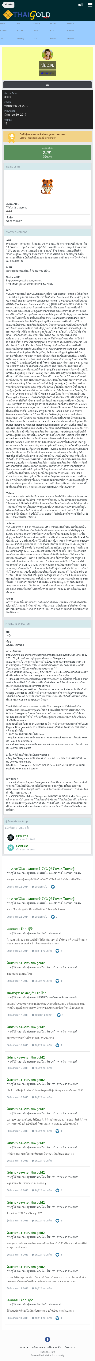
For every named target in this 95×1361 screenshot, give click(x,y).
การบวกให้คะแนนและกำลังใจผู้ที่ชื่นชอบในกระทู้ (40, 869)
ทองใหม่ (41, 967)
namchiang (22, 845)
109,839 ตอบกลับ (42, 1015)
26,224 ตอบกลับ (42, 980)
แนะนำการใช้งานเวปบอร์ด (65, 873)
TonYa (41, 933)
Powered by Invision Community (47, 1355)
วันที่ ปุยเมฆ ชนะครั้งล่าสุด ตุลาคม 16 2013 (42, 134)
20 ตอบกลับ (39, 886)
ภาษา (24, 1347)
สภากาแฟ (55, 933)
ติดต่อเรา (69, 1347)
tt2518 (41, 997)
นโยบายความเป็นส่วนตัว (46, 1347)
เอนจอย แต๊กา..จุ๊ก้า (20, 929)
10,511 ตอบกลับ (42, 950)
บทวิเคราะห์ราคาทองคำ (64, 967)
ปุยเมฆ (31, 873)
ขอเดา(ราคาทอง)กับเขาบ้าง (26, 993)
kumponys (22, 835)
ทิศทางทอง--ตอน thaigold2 (26, 963)
